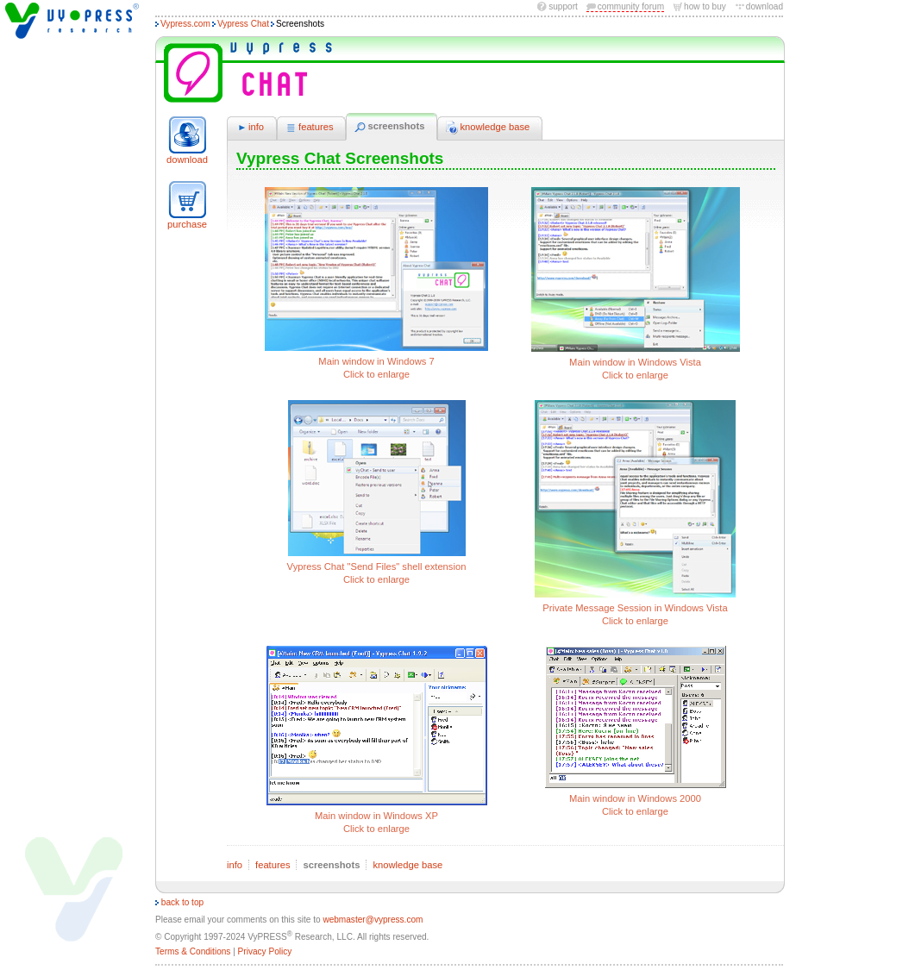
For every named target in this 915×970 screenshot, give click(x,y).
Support (563, 6)
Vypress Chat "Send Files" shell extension (377, 493)
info (249, 128)
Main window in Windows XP (377, 741)
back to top (179, 902)
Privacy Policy (265, 951)
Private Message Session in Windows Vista (635, 514)
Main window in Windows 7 (377, 284)
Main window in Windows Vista (635, 285)
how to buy (705, 6)
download (764, 6)
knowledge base (488, 128)
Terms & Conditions (192, 951)
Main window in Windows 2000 (635, 732)
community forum (631, 6)
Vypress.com (185, 23)
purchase (187, 224)
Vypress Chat (243, 23)
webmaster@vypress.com (373, 919)
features (309, 128)
